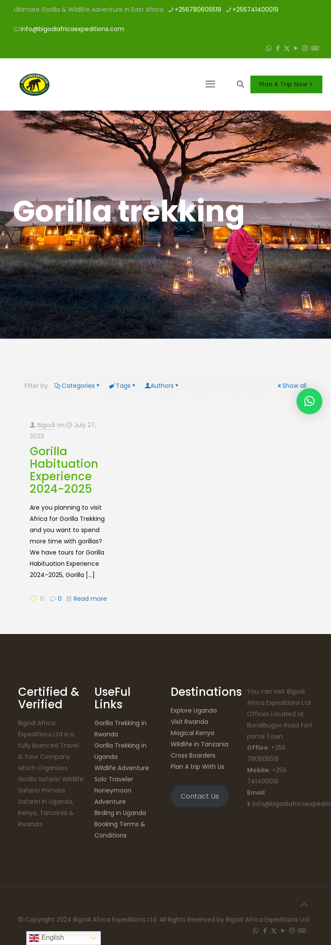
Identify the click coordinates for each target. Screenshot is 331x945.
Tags (123, 385)
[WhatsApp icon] (268, 48)
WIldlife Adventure (121, 768)
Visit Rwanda (189, 721)
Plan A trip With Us (198, 766)
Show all (291, 385)
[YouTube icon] (296, 48)
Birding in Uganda (120, 813)
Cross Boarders (193, 755)
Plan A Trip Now (286, 84)
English (46, 938)
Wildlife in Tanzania (199, 744)
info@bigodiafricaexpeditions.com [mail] (72, 29)
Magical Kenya (192, 733)
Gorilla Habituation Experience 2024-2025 (64, 470)
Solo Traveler (113, 779)
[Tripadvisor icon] (314, 48)
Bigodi (46, 425)
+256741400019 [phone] (255, 9)
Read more (90, 598)
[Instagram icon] (305, 48)
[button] (309, 401)
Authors (162, 385)
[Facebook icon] (278, 48)
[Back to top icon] (304, 905)
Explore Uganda (194, 710)
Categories (77, 385)
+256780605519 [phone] (198, 9)
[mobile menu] (210, 84)
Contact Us (200, 796)
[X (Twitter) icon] (287, 48)
